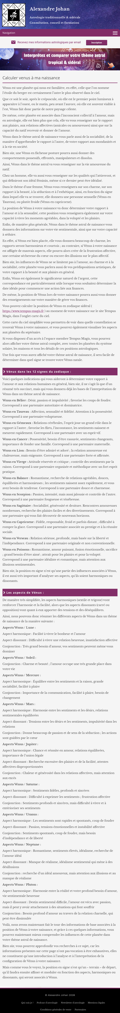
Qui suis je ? (27, 1002)
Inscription (96, 42)
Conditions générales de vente (55, 1009)
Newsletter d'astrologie (73, 1002)
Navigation (8, 32)
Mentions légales (96, 1002)
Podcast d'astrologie (47, 1002)
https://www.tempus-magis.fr (23, 311)
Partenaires (80, 1009)
